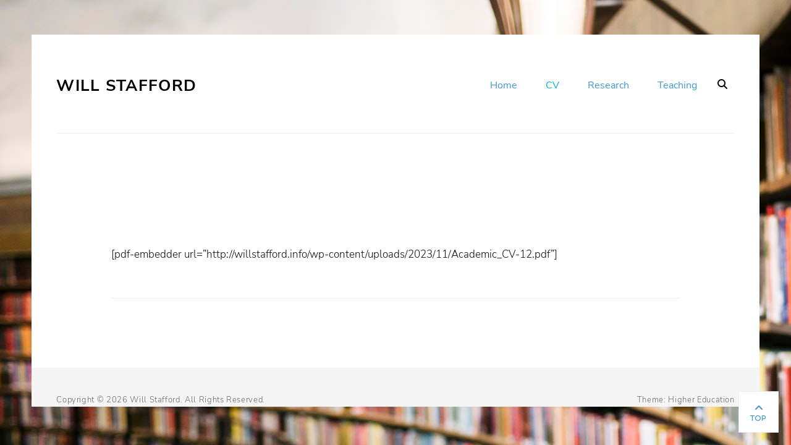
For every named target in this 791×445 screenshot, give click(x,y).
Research (608, 85)
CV (552, 85)
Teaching (677, 85)
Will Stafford (126, 85)
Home (503, 85)
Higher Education (701, 399)
